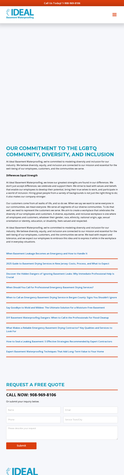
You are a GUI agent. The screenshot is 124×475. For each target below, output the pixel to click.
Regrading (11, 429)
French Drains (13, 424)
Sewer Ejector (14, 451)
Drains (9, 414)
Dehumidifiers (13, 456)
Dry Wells (11, 419)
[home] (20, 14)
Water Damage (14, 402)
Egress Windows (15, 397)
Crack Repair (13, 392)
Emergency (12, 446)
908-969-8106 (43, 283)
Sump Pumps (13, 441)
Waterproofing (14, 387)
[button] (114, 15)
